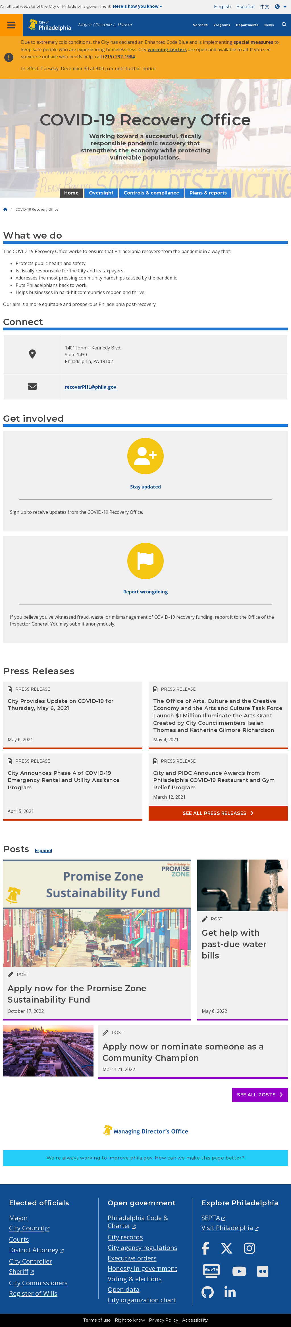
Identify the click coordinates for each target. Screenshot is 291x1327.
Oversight (101, 193)
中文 (264, 6)
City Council (26, 1228)
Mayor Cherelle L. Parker (105, 24)
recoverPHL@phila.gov (90, 387)
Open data (124, 1289)
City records (125, 1237)
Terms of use (97, 1320)
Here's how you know (137, 6)
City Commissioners (38, 1282)
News (269, 25)
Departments (247, 25)
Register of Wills (33, 1293)
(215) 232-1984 (119, 56)
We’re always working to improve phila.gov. (146, 1158)
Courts (19, 1239)
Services (200, 25)
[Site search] (284, 25)
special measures (253, 42)
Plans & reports (208, 193)
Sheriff (18, 1271)
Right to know (130, 1320)
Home (71, 193)
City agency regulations (142, 1247)
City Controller (30, 1261)
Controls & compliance (151, 193)
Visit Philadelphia (227, 1227)
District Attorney (33, 1249)
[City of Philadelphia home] (52, 25)
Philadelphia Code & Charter (138, 1221)
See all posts (260, 1095)
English (222, 6)
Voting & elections (135, 1278)
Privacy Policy (163, 1320)
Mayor (18, 1217)
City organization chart (142, 1299)
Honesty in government (142, 1268)
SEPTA (210, 1217)
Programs (221, 25)
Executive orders (132, 1258)
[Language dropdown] (282, 6)
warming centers (167, 49)
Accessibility (195, 1320)
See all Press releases (218, 813)
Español (245, 6)
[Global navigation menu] (11, 25)
